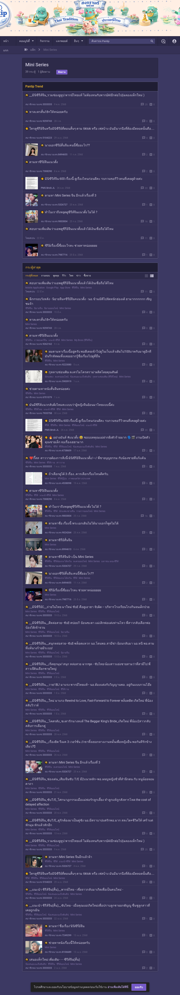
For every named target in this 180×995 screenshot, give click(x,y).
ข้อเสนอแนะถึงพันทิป (80, 376)
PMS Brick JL (48, 188)
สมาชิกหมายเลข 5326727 (54, 204)
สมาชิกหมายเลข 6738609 (58, 450)
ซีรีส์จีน (75, 287)
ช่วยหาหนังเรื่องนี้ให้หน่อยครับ (67, 943)
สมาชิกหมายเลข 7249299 (58, 935)
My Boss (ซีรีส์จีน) (83, 340)
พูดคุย (56, 275)
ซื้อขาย (87, 275)
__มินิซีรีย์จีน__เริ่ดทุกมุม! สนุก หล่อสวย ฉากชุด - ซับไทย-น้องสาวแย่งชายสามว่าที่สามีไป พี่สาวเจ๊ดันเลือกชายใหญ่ (88, 666)
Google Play (52, 287)
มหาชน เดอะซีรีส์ (109, 561)
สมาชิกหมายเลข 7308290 (38, 171)
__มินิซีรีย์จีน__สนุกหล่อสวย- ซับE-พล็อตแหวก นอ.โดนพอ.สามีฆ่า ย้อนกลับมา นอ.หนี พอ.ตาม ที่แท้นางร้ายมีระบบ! (89, 646)
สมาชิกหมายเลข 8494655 (54, 154)
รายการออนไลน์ (84, 511)
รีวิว (64, 275)
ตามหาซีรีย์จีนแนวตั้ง (41, 162)
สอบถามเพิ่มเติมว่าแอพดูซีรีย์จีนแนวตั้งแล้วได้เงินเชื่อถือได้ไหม (69, 229)
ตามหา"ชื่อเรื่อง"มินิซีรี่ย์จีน (64, 926)
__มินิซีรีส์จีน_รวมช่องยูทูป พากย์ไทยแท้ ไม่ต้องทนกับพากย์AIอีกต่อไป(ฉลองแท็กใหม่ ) (84, 95)
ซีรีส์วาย (51, 462)
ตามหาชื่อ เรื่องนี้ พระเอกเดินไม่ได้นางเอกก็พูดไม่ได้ (82, 523)
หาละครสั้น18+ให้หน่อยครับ (46, 112)
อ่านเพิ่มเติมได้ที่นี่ (118, 987)
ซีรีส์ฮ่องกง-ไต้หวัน (62, 561)
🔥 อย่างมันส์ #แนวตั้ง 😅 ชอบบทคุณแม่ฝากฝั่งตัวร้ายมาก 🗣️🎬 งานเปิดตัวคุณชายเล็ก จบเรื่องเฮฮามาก (97, 440)
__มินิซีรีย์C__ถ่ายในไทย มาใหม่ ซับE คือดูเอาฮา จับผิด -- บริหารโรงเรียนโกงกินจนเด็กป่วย (87, 607)
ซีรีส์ (59, 409)
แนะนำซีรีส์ (54, 340)
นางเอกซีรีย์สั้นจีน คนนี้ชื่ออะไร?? (65, 145)
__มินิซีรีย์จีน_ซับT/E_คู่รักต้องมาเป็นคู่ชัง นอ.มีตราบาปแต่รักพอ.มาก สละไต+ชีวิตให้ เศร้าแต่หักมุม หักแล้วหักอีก (89, 823)
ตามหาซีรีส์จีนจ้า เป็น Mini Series (69, 557)
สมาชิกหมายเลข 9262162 (38, 344)
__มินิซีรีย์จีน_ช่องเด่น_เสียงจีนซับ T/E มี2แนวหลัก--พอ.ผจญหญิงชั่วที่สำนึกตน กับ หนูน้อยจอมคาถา (89, 781)
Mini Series (86, 287)
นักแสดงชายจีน (67, 511)
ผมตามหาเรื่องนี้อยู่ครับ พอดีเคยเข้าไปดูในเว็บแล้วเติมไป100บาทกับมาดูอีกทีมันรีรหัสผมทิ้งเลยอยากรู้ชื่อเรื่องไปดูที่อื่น (98, 354)
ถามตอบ (45, 275)
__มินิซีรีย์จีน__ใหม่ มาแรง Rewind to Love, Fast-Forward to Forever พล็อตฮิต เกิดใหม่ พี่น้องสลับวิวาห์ (89, 703)
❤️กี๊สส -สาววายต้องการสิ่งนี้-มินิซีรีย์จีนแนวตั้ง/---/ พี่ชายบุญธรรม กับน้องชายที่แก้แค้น (85, 458)
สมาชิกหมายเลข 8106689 (58, 952)
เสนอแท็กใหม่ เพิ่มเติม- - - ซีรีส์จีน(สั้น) (52, 959)
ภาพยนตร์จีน (40, 340)
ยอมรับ (139, 987)
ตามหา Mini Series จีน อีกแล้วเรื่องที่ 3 (68, 195)
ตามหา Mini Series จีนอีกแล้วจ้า (68, 857)
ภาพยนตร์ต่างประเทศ (79, 478)
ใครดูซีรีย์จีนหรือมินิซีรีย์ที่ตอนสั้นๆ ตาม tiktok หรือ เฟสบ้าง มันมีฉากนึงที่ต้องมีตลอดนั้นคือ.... (89, 128)
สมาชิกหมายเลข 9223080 (58, 364)
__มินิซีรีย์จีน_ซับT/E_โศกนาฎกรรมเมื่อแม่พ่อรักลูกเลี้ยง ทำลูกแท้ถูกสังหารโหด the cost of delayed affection (88, 802)
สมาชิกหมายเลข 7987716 (54, 254)
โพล (71, 275)
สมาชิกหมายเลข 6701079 (38, 397)
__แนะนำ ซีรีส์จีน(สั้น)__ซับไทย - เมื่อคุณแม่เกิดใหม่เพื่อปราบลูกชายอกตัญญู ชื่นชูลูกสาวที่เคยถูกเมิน (87, 908)
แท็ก (32, 49)
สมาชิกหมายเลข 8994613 (58, 549)
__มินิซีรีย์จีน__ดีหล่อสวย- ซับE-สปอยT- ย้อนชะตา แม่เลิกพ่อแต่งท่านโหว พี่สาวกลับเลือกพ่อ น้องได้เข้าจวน (87, 625)
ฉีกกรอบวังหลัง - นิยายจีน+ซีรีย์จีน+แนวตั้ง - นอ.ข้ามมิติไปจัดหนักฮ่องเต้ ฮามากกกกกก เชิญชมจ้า (88, 301)
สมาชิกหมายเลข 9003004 (54, 221)
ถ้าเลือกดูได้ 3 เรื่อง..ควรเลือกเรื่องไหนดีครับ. (77, 474)
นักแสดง (49, 376)
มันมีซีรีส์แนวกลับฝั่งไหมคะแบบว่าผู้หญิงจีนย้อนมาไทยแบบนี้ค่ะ (70, 405)
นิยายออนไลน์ (51, 308)
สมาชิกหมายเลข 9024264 (58, 532)
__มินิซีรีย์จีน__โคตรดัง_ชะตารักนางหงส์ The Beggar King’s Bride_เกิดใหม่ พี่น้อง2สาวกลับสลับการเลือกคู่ (88, 723)
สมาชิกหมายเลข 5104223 (38, 137)
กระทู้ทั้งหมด (31, 275)
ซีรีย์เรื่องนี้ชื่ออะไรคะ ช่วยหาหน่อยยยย (69, 245)
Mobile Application (35, 287)
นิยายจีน (38, 308)
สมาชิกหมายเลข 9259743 (38, 121)
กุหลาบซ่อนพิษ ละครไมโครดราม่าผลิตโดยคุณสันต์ (81, 372)
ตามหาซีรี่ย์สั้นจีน (58, 540)
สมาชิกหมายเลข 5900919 (58, 381)
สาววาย (61, 462)
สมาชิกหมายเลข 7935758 (38, 413)
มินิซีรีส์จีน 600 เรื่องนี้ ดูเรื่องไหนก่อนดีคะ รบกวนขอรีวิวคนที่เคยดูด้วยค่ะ (92, 179)
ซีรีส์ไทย (38, 409)
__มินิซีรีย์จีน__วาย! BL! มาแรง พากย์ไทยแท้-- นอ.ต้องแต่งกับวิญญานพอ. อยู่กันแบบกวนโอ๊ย (88, 685)
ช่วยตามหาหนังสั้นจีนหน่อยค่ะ (47, 389)
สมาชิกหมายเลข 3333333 (38, 104)
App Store (65, 287)
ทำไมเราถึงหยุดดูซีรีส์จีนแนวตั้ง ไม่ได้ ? (69, 212)
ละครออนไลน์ (62, 376)
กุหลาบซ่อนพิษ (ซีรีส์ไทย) (105, 376)
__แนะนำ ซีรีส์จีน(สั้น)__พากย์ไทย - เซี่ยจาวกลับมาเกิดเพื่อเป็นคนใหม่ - (74, 889)
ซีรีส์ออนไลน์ (78, 425)
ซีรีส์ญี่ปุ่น (62, 478)
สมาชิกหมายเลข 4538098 (58, 483)
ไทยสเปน (30, 238)
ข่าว (78, 275)
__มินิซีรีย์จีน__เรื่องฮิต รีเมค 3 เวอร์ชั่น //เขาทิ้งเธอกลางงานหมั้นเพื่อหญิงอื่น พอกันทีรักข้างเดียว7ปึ (88, 744)
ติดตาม (62, 72)
